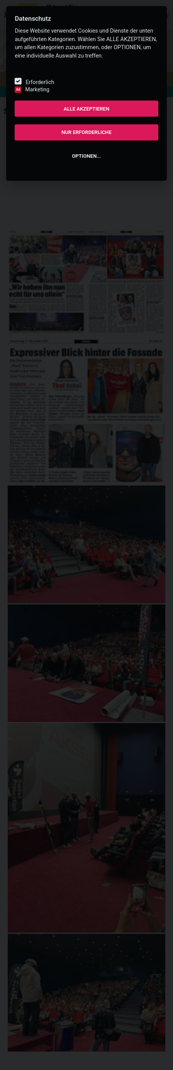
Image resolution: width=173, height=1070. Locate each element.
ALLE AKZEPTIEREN (86, 109)
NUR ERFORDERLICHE (86, 132)
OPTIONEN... (86, 156)
